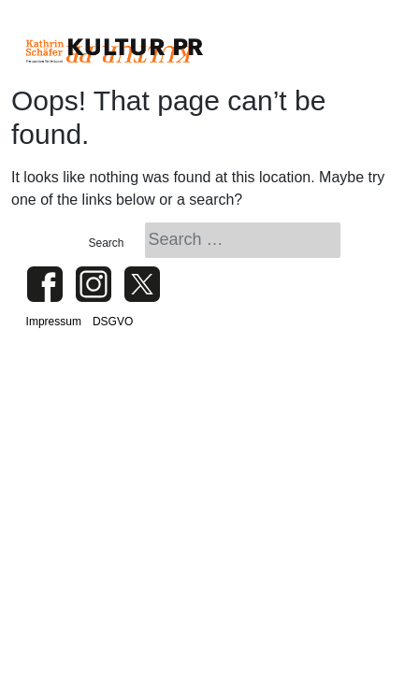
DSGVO (113, 321)
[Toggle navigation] (370, 50)
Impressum (53, 321)
